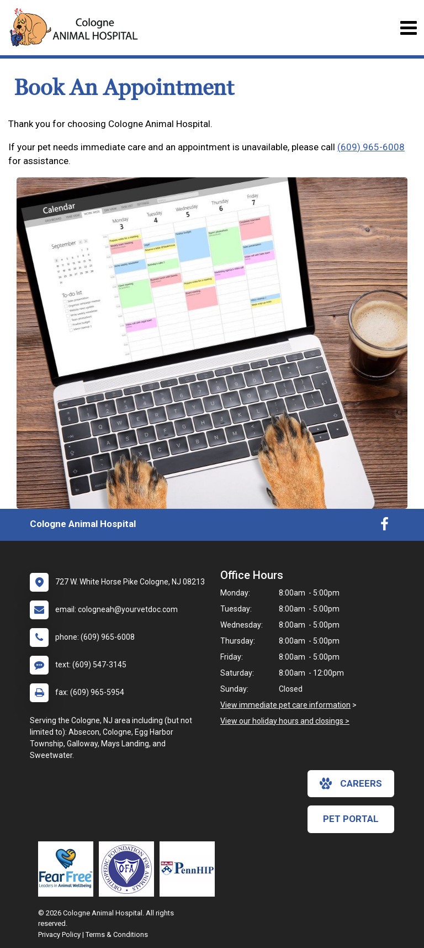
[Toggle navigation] (408, 28)
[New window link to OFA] (129, 869)
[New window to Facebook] (384, 526)
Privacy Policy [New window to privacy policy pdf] (59, 934)
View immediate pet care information (285, 705)
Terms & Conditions (117, 934)
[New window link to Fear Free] (68, 869)
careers (351, 783)
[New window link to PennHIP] (190, 869)
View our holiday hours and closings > (284, 721)
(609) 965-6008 (371, 146)
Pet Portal (351, 818)
